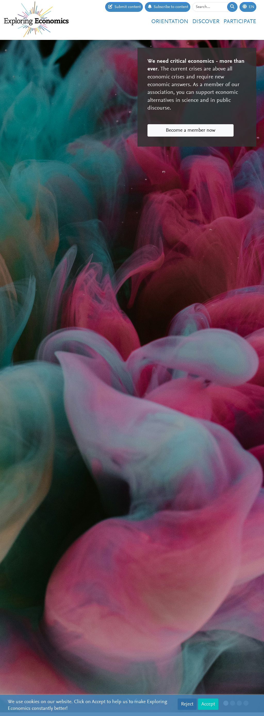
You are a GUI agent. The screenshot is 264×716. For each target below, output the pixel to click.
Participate (240, 22)
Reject (187, 704)
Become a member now (190, 130)
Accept (208, 704)
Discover (205, 22)
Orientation (169, 22)
